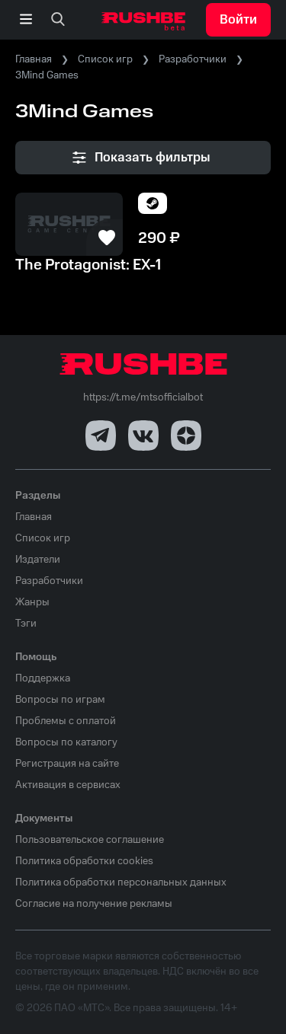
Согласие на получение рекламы (93, 903)
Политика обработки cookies (84, 861)
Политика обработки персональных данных (121, 882)
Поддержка (42, 678)
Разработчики (193, 59)
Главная (33, 59)
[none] (58, 20)
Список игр (105, 59)
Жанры (32, 602)
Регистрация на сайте (67, 763)
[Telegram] (100, 435)
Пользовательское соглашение (89, 839)
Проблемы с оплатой (65, 721)
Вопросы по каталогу (66, 742)
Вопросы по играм (60, 699)
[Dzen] (186, 435)
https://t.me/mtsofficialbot (143, 397)
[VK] (143, 435)
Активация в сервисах (68, 785)
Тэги (26, 623)
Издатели (37, 559)
